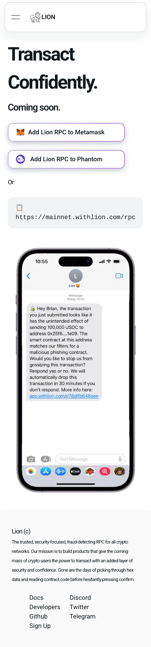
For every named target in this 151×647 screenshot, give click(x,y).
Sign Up (40, 625)
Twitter (79, 607)
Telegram (83, 616)
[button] (66, 132)
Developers (44, 607)
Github (38, 616)
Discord (80, 597)
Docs (36, 597)
